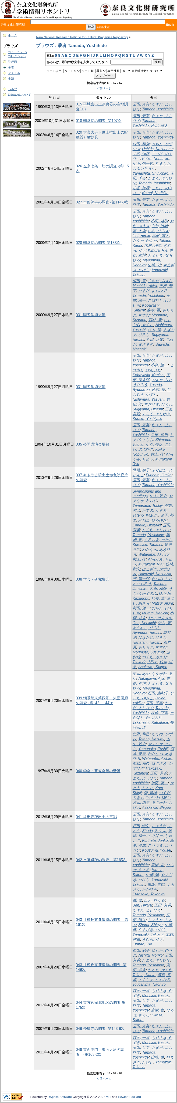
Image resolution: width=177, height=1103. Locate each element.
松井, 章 (158, 598)
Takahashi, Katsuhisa (150, 722)
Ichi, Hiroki (141, 236)
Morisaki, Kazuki (155, 996)
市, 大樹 (139, 231)
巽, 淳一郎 (141, 579)
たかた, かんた (145, 241)
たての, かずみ (154, 510)
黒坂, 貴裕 (155, 884)
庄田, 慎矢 (141, 826)
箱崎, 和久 (141, 763)
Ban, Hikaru (142, 905)
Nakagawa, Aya (151, 678)
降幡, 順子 (141, 470)
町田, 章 (139, 281)
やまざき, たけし (152, 930)
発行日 (12, 62)
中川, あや (141, 674)
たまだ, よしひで (152, 291)
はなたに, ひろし (152, 637)
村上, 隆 (157, 454)
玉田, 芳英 (141, 104)
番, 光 (137, 900)
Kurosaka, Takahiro (149, 894)
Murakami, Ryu (150, 564)
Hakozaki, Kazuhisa (154, 574)
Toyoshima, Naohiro (149, 984)
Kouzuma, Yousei (156, 850)
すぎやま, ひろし (158, 404)
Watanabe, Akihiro (153, 554)
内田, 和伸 (141, 144)
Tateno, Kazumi (146, 515)
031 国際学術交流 (91, 315)
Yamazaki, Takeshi (148, 935)
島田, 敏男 (159, 435)
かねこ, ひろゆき (152, 520)
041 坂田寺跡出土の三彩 (96, 817)
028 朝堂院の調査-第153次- (99, 243)
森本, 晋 (153, 310)
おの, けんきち (160, 618)
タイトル (14, 73)
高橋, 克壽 (159, 713)
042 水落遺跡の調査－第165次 (101, 860)
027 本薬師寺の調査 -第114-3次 (102, 202)
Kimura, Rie (157, 250)
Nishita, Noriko (150, 955)
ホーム (12, 35)
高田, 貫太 (160, 236)
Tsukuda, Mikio (145, 662)
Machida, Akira (145, 286)
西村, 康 (155, 320)
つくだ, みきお (154, 657)
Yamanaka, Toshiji (148, 506)
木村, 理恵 (152, 245)
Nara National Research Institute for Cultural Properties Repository (82, 37)
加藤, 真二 (159, 783)
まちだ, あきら (160, 281)
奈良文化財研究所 (13, 24)
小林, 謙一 (159, 365)
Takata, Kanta (144, 975)
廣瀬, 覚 (157, 865)
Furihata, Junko (158, 475)
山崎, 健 (154, 265)
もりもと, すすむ (152, 647)
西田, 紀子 (141, 950)
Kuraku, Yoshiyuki (147, 419)
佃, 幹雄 (150, 793)
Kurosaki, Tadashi (147, 545)
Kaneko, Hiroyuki (147, 525)
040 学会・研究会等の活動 (98, 771)
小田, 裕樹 (159, 221)
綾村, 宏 (164, 623)
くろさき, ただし (158, 540)
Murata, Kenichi (155, 613)
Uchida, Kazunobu (157, 149)
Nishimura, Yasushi (148, 399)
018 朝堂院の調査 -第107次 (99, 121)
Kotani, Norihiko (155, 193)
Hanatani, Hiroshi (147, 642)
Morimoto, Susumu (148, 652)
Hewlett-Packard (129, 1097)
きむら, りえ (152, 939)
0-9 (57, 56)
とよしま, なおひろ (154, 980)
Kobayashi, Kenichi (148, 375)
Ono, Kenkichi (144, 623)
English (171, 24)
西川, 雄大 (159, 126)
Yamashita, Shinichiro (151, 173)
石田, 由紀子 (158, 693)
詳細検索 (103, 27)
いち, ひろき (158, 231)
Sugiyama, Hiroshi (148, 409)
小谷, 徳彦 (141, 188)
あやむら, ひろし (147, 628)
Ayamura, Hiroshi (147, 633)
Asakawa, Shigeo (152, 667)
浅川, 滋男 (141, 803)
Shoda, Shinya (154, 831)
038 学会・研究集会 (92, 579)
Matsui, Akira (162, 603)
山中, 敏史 (158, 496)
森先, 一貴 (141, 991)
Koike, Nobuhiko (155, 159)
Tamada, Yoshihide (157, 109)
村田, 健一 (141, 608)
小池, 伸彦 (141, 154)
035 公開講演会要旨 (92, 444)
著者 (11, 67)
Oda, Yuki (160, 226)
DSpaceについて (19, 94)
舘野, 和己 (141, 734)
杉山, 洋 (154, 330)
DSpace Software (60, 1097)
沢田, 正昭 (154, 340)
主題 (11, 78)
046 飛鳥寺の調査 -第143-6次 (100, 1029)
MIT (108, 1097)
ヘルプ (12, 89)
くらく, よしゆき (156, 414)
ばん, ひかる (154, 900)
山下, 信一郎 (143, 164)
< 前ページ (104, 88)
